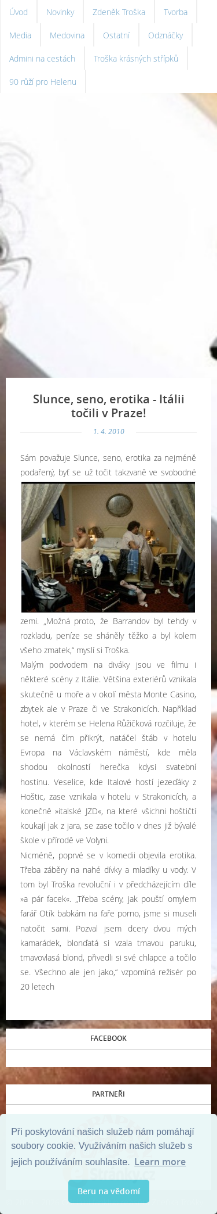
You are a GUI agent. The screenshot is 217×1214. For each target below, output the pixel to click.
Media (20, 35)
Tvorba (175, 11)
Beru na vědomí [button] (109, 1191)
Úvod (18, 11)
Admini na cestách (42, 58)
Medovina (67, 35)
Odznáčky (165, 35)
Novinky (60, 11)
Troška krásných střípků (136, 58)
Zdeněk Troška (119, 11)
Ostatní (116, 35)
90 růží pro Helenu (42, 81)
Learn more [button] (160, 1161)
